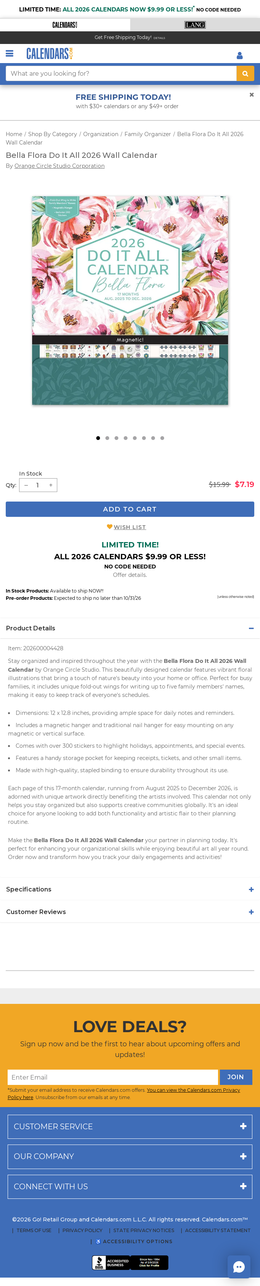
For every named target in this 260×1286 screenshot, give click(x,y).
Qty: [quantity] (11, 485)
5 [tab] (135, 438)
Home (14, 134)
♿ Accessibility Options (134, 1241)
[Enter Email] (113, 1077)
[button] (65, 25)
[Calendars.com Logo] (49, 53)
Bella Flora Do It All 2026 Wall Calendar (81, 155)
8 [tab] (162, 438)
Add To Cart (130, 509)
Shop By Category (52, 134)
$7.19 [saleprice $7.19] (244, 484)
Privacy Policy (82, 1230)
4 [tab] (126, 438)
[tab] (130, 628)
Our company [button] (44, 1156)
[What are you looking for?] (121, 73)
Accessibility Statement (218, 1230)
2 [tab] (107, 438)
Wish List (130, 527)
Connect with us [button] (51, 1186)
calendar (216, 796)
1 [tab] (98, 438)
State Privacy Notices (143, 1230)
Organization (100, 134)
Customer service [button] (53, 1126)
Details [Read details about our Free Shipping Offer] (159, 38)
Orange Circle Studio (71, 669)
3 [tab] (116, 438)
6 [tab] (144, 438)
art (205, 848)
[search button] (245, 73)
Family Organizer (147, 134)
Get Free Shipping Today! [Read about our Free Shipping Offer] (123, 37)
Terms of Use (34, 1230)
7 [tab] (153, 438)
